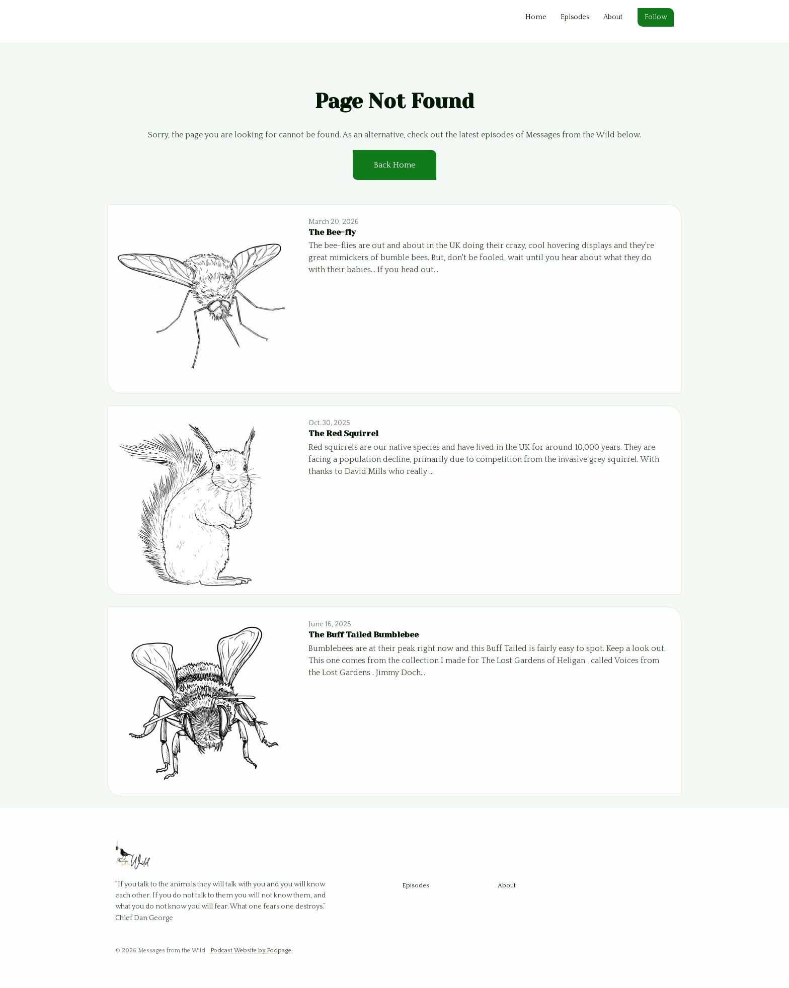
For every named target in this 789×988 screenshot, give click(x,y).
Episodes (575, 17)
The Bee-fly (332, 232)
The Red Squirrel (343, 433)
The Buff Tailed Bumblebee (363, 634)
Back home (394, 165)
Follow (656, 17)
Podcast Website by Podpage (250, 950)
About (612, 17)
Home (535, 17)
